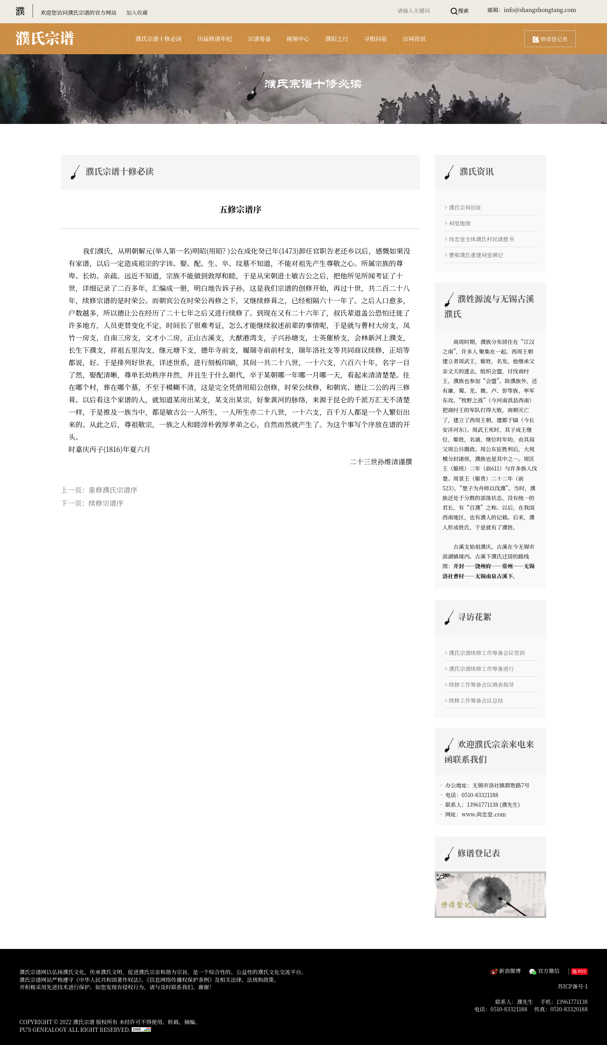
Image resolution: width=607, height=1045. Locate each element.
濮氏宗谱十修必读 (158, 38)
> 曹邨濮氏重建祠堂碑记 (473, 255)
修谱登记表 (550, 39)
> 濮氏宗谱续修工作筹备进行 (479, 668)
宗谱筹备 (259, 38)
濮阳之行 (336, 38)
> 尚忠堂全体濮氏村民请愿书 (479, 239)
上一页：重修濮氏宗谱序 (99, 490)
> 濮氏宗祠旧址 (463, 207)
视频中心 (298, 38)
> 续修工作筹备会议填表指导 (479, 684)
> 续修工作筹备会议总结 (473, 700)
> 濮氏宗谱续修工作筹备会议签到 (484, 653)
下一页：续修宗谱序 (92, 503)
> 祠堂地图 (457, 223)
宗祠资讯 (414, 38)
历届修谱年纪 (214, 38)
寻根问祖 (375, 38)
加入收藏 (137, 12)
